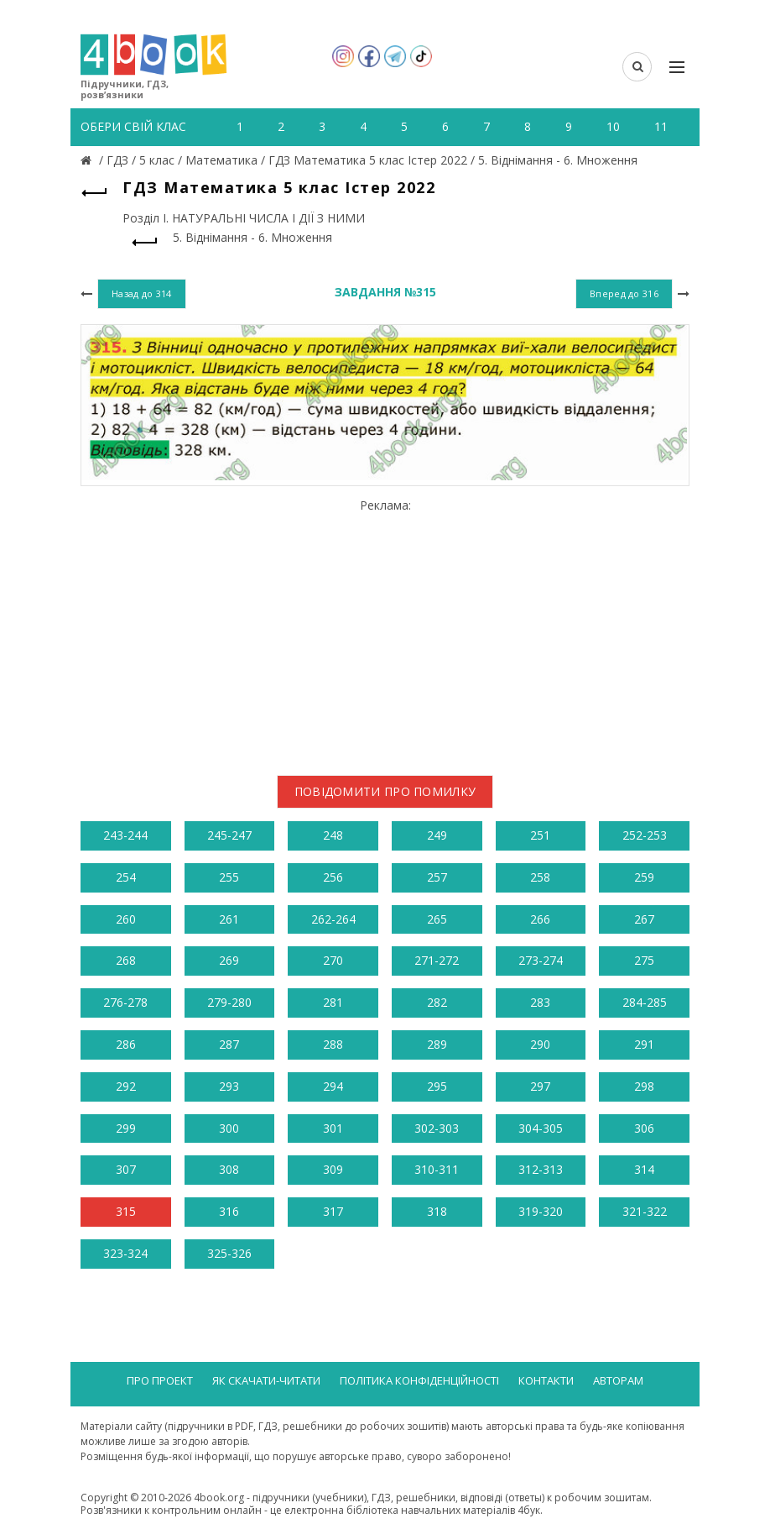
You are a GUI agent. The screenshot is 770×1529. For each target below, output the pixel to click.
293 (229, 1086)
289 (437, 1044)
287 (229, 1044)
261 (229, 919)
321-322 (644, 1211)
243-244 (125, 835)
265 (437, 919)
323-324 (125, 1253)
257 (437, 877)
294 (333, 1086)
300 (229, 1128)
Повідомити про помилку (385, 791)
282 (437, 1002)
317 (333, 1211)
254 (126, 877)
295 (437, 1086)
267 (644, 919)
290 (540, 1044)
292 (126, 1086)
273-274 (540, 960)
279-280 (229, 1002)
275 (644, 960)
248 (333, 835)
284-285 (644, 1002)
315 (126, 1211)
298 (644, 1086)
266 (540, 919)
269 (229, 960)
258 (540, 877)
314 (644, 1169)
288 (333, 1044)
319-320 (540, 1211)
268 (126, 960)
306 (644, 1128)
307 (126, 1169)
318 (437, 1211)
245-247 (229, 835)
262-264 (333, 919)
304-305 (540, 1128)
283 (540, 1002)
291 (644, 1044)
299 (126, 1128)
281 (333, 1002)
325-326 (229, 1253)
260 (126, 919)
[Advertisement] (385, 630)
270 (333, 960)
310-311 (436, 1169)
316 (229, 1211)
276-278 (125, 1002)
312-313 (540, 1169)
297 (540, 1086)
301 (333, 1128)
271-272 (436, 960)
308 (229, 1169)
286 (126, 1044)
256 (333, 877)
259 (644, 877)
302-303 (436, 1128)
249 (437, 835)
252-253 (644, 835)
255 (229, 877)
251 (540, 835)
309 (333, 1169)
